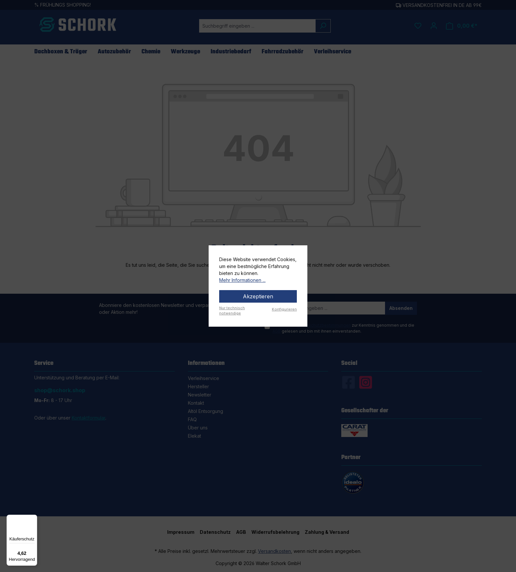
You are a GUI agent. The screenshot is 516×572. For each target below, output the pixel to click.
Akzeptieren (258, 296)
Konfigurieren (284, 309)
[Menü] (33, 519)
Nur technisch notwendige (232, 311)
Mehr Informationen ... (242, 280)
